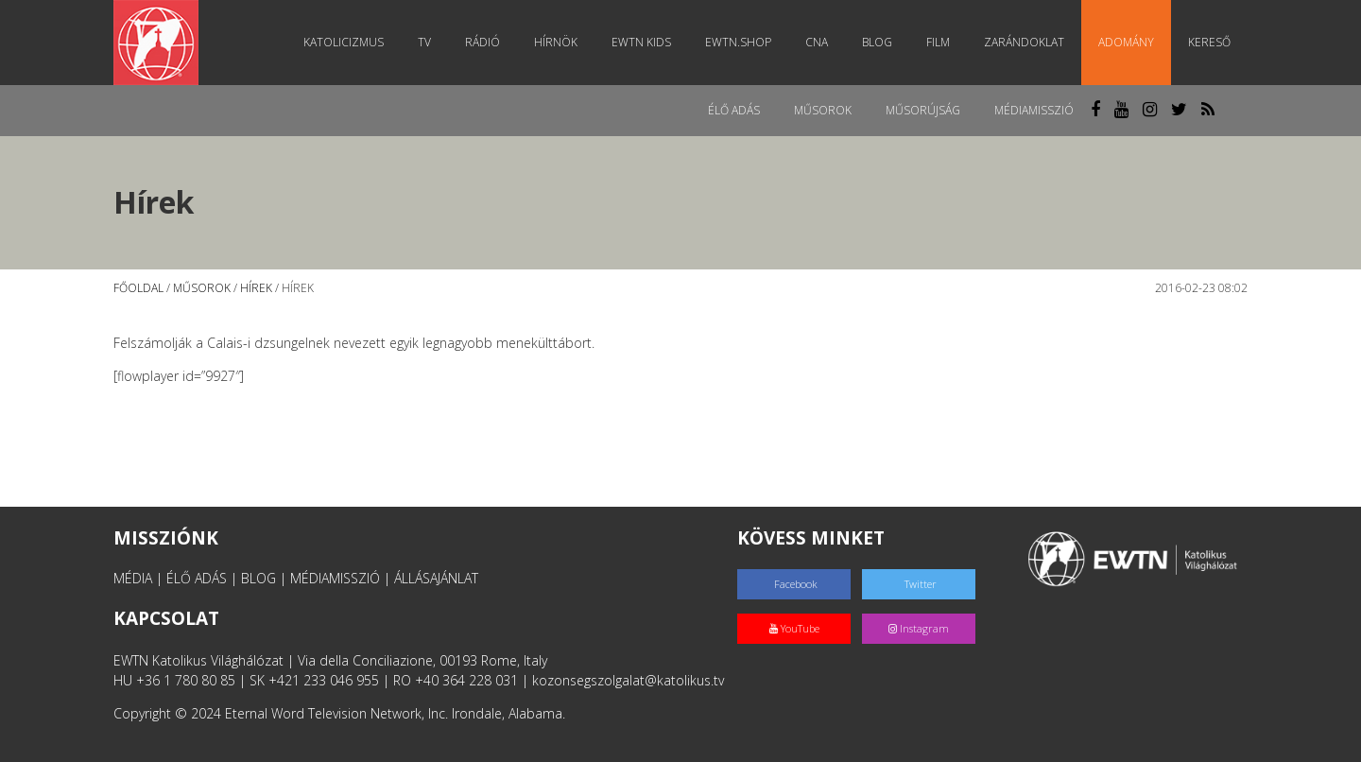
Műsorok (823, 110)
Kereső (1209, 42)
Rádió (482, 42)
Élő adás (734, 110)
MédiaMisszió (1034, 110)
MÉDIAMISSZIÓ (335, 578)
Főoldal (138, 288)
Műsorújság (923, 110)
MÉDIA (132, 578)
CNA (816, 42)
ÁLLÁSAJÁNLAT (436, 578)
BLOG (258, 578)
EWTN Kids (641, 42)
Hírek (256, 288)
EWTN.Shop (738, 42)
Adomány (1126, 42)
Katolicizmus (343, 42)
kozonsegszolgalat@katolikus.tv (628, 680)
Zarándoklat (1024, 42)
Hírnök (555, 42)
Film (938, 42)
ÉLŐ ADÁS (196, 578)
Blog (877, 42)
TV (424, 42)
